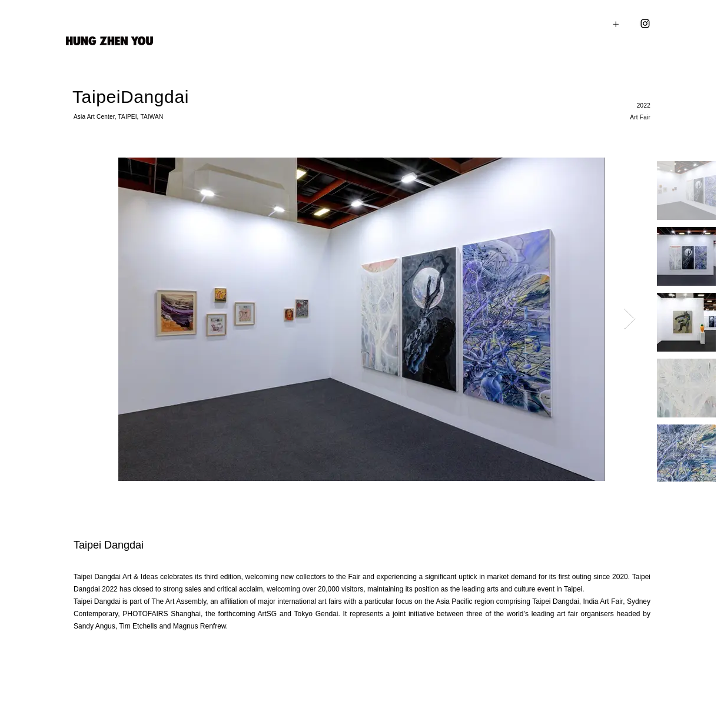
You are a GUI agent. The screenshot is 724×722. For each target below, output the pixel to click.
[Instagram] (645, 23)
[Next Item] (629, 318)
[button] (634, 23)
